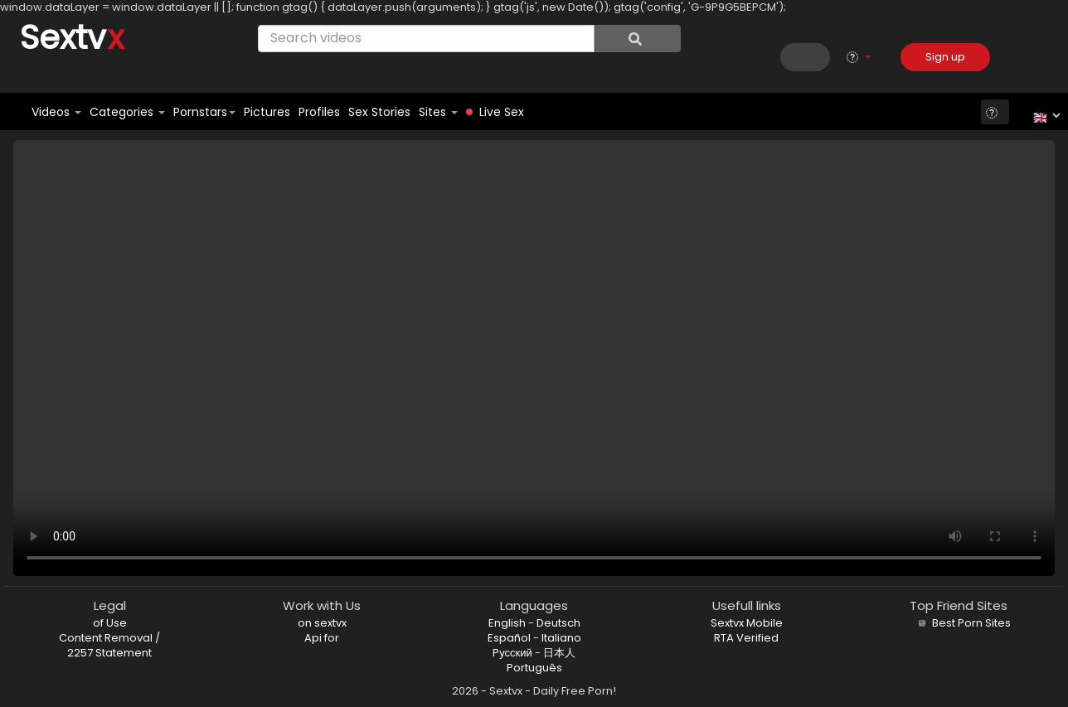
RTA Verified (746, 638)
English (507, 623)
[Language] (1045, 115)
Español (509, 638)
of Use (110, 623)
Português (534, 668)
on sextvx (322, 623)
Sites (438, 112)
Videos (56, 112)
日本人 (559, 653)
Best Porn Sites (963, 623)
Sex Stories (379, 112)
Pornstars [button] (204, 112)
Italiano (561, 638)
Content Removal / (109, 638)
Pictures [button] (267, 112)
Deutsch (558, 623)
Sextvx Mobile (747, 623)
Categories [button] (127, 112)
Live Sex (495, 112)
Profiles (319, 112)
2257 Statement (109, 653)
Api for (321, 638)
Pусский (512, 653)
